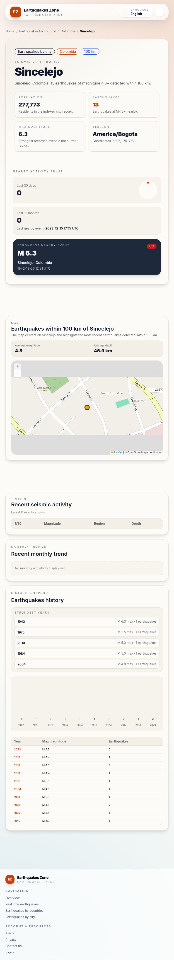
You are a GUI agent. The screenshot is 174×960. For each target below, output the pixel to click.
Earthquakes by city (35, 51)
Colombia (67, 31)
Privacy (11, 939)
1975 (17, 813)
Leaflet (116, 452)
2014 (17, 773)
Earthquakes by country (37, 31)
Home (9, 31)
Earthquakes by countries (24, 910)
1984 (17, 797)
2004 (17, 789)
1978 (17, 805)
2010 (17, 781)
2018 (17, 757)
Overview (12, 898)
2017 (17, 765)
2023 (17, 749)
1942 (17, 820)
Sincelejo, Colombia (34, 262)
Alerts (9, 933)
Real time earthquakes (22, 904)
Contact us (13, 946)
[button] (17, 366)
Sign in (10, 952)
